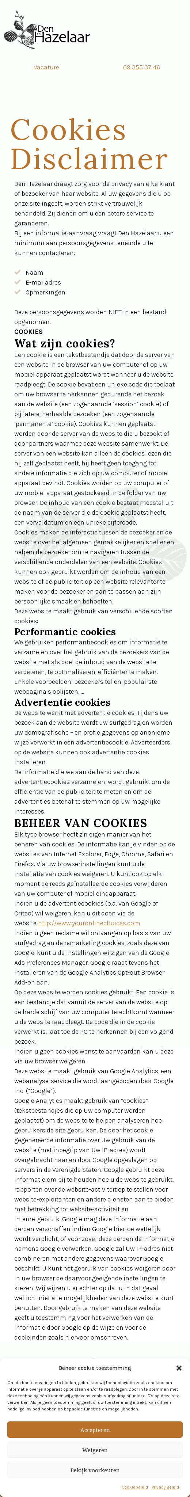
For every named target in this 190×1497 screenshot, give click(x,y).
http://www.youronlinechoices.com (89, 923)
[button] (179, 1368)
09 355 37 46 (141, 67)
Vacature (46, 67)
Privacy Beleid (165, 1487)
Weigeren (95, 1450)
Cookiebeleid (135, 1487)
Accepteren (95, 1429)
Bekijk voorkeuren (95, 1470)
